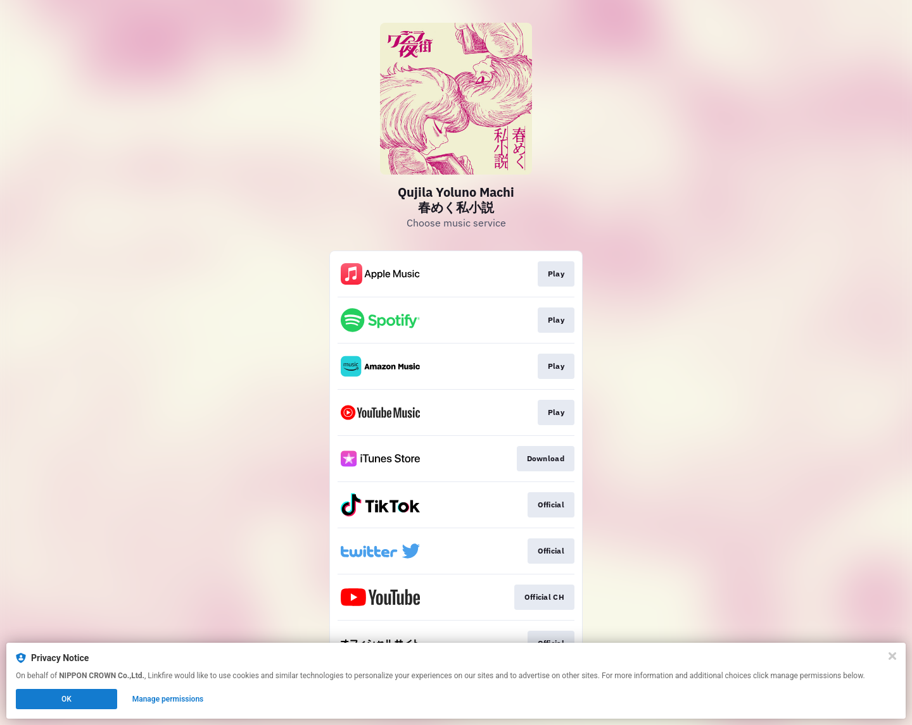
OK (66, 699)
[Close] (892, 656)
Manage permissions (168, 699)
